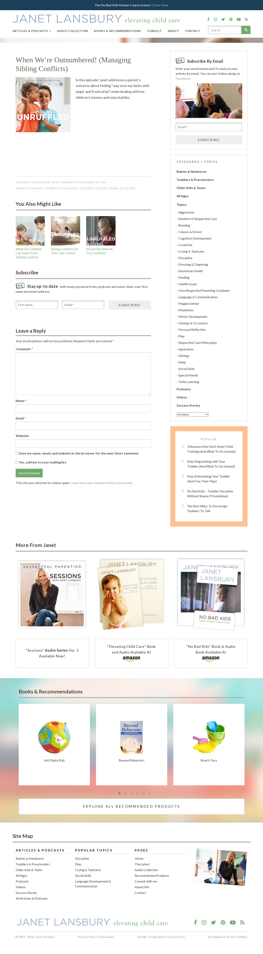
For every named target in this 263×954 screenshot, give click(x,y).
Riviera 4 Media (237, 937)
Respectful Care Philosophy (197, 342)
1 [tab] (119, 793)
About (173, 31)
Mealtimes (185, 310)
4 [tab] (138, 793)
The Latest (142, 864)
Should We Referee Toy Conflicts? (99, 251)
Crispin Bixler (157, 937)
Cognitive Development (195, 238)
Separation (185, 349)
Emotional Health (190, 271)
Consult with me (146, 881)
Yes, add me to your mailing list (41, 462)
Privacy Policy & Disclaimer (96, 937)
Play (181, 336)
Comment (24, 349)
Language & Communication (197, 297)
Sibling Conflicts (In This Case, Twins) (64, 251)
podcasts (101, 188)
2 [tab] (125, 793)
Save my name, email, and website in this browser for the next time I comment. (79, 453)
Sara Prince (177, 937)
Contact (192, 31)
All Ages (183, 196)
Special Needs (188, 375)
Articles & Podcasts (32, 31)
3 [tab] (132, 793)
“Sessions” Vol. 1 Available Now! (52, 653)
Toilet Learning (188, 382)
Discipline (86, 188)
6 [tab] (150, 793)
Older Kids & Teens (191, 188)
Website (22, 436)
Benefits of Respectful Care (197, 219)
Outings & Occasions (193, 323)
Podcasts (184, 389)
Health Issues (187, 284)
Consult (154, 31)
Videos (182, 397)
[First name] (37, 304)
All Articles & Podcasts (32, 898)
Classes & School (190, 232)
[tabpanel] (54, 744)
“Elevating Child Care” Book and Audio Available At (131, 653)
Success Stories (188, 405)
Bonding (184, 225)
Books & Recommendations (117, 31)
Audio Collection (72, 31)
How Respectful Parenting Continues (204, 290)
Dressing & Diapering (193, 264)
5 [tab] (144, 793)
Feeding (183, 277)
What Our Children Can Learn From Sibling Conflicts (29, 253)
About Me (142, 887)
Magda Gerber (188, 303)
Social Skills (127, 188)
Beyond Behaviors (132, 760)
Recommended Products (152, 875)
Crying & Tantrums (191, 251)
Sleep (182, 362)
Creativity (185, 245)
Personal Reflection (192, 329)
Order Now (159, 5)
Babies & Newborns (30, 188)
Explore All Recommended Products (131, 806)
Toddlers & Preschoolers (62, 188)
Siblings (114, 188)
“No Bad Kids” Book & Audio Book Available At (210, 653)
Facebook (183, 78)
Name (21, 401)
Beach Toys (209, 760)
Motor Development (192, 316)
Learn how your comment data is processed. (102, 483)
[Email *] (83, 304)
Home (139, 858)
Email (21, 418)
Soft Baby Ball (54, 760)
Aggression (186, 212)
